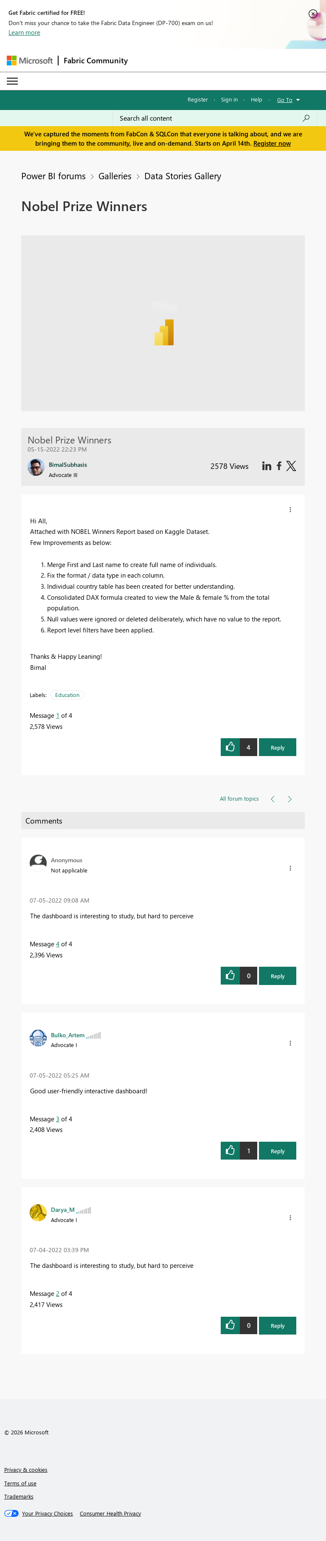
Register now (272, 143)
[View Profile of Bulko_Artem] (67, 1034)
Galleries (115, 175)
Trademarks (19, 1496)
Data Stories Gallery (182, 175)
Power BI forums (53, 175)
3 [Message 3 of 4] (57, 1119)
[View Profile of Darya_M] (63, 1209)
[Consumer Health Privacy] (110, 1513)
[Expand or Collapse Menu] (12, 81)
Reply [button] (278, 747)
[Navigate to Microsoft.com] (30, 60)
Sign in (229, 99)
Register (198, 99)
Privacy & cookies (26, 1469)
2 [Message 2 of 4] (57, 1293)
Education (67, 694)
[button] (290, 510)
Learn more (24, 32)
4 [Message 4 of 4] (57, 944)
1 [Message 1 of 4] (57, 715)
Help (256, 99)
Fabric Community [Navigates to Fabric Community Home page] (96, 60)
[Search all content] (215, 118)
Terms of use (20, 1483)
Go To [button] (284, 99)
